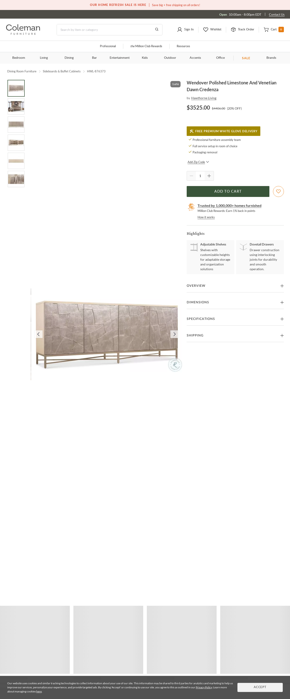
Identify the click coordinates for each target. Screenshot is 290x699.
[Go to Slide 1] (16, 88)
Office (220, 57)
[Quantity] (200, 176)
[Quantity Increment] (209, 175)
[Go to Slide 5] (16, 161)
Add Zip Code (198, 162)
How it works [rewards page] (206, 217)
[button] (185, 30)
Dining (69, 57)
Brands (271, 57)
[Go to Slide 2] (16, 106)
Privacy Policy (204, 687)
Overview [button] (196, 285)
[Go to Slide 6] (16, 179)
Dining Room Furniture (21, 71)
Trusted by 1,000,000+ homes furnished (229, 205)
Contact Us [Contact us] (277, 14)
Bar (94, 57)
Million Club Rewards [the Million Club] (146, 46)
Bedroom (18, 57)
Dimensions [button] (198, 302)
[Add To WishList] (278, 191)
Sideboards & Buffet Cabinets (62, 71)
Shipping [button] (195, 335)
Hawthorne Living (203, 98)
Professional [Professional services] (108, 46)
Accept (260, 687)
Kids (145, 57)
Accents (195, 57)
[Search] (109, 29)
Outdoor (170, 57)
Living (44, 57)
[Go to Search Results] (156, 29)
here (39, 691)
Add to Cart (228, 191)
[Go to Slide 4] (16, 143)
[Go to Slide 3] (16, 124)
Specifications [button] (201, 319)
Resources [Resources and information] (183, 46)
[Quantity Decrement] (191, 175)
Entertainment (120, 57)
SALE (246, 58)
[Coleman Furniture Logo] (23, 33)
